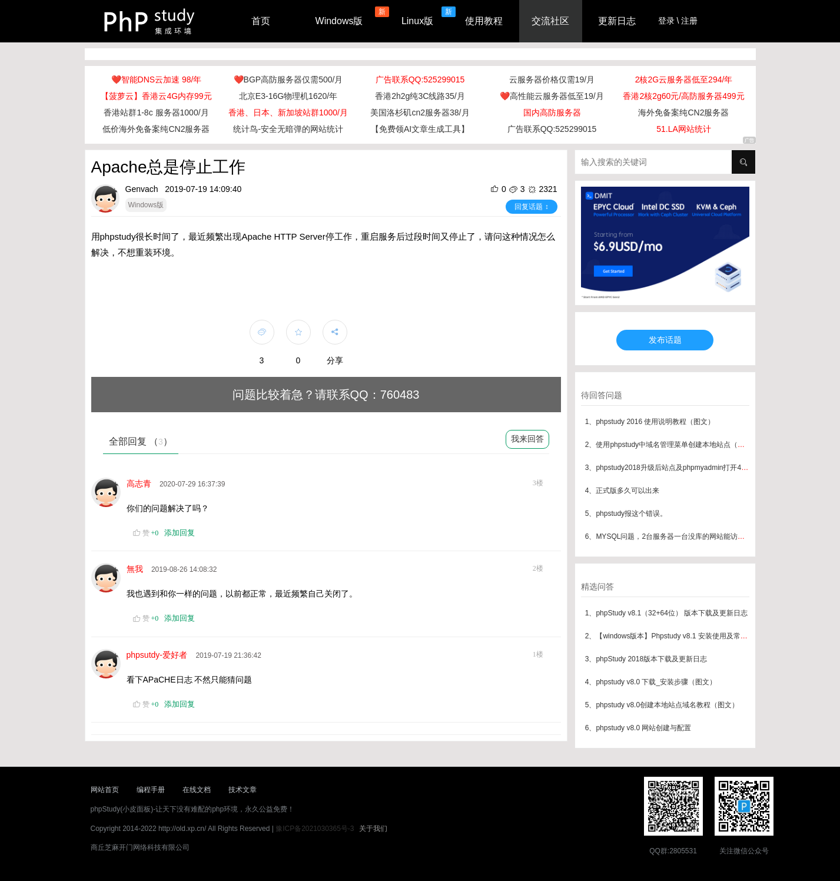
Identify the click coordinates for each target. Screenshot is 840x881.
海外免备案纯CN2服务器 (683, 112)
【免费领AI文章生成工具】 (420, 129)
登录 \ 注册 (678, 20)
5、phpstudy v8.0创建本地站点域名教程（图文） (662, 705)
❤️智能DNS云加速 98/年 (156, 79)
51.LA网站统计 (683, 129)
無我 (137, 569)
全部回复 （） (140, 441)
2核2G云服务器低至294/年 (684, 79)
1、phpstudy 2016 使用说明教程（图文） (650, 422)
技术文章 (242, 790)
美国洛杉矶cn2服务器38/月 (419, 112)
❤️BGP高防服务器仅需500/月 (288, 79)
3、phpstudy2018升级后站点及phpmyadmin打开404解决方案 (681, 467)
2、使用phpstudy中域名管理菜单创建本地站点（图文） (672, 444)
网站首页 (105, 790)
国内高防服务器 (552, 112)
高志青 (141, 483)
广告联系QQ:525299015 (420, 79)
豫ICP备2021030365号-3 (314, 828)
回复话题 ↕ (531, 207)
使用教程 (484, 21)
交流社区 (550, 21)
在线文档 (196, 790)
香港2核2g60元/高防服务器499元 (683, 96)
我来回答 (527, 438)
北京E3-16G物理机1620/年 (288, 96)
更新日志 (617, 21)
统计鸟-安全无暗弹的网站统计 (288, 129)
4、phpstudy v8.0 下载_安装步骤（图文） (650, 682)
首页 (260, 21)
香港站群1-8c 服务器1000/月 (156, 112)
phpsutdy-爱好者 (159, 655)
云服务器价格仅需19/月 (552, 79)
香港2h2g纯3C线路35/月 (420, 96)
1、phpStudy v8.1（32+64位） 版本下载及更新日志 (666, 613)
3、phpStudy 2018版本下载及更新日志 (646, 659)
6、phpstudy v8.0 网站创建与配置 (638, 728)
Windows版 (339, 21)
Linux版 (417, 21)
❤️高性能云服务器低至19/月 (551, 96)
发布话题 (665, 340)
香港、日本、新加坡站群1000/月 (288, 112)
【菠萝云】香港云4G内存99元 (156, 96)
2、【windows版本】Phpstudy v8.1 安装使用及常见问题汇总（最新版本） (701, 636)
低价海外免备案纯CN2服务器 (156, 129)
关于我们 (373, 828)
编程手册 (151, 790)
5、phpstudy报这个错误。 (626, 513)
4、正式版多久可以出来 (622, 490)
